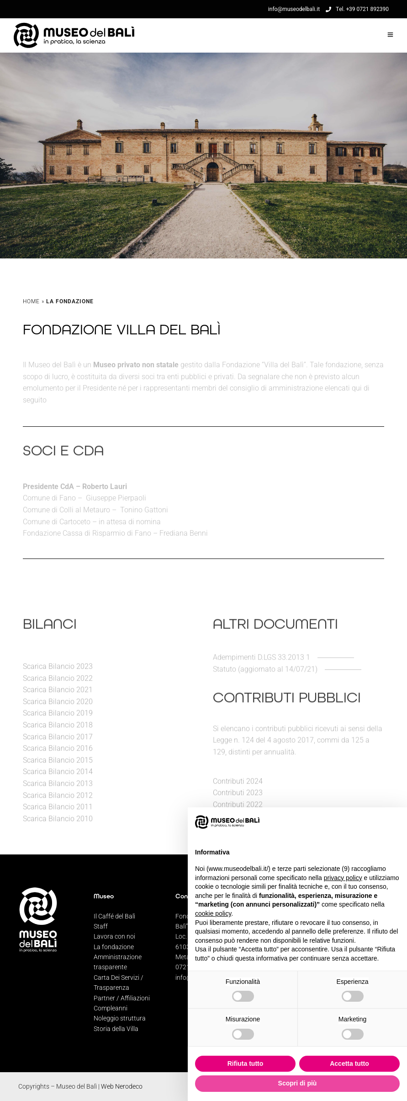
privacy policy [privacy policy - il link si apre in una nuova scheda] (343, 877)
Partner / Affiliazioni (122, 998)
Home (31, 301)
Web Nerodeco (122, 1086)
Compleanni (110, 1008)
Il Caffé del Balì (114, 916)
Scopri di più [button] (297, 1083)
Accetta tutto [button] (349, 1063)
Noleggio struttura (120, 1018)
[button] (395, 822)
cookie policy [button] (213, 913)
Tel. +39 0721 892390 (357, 9)
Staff (101, 926)
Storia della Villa (116, 1028)
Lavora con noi (114, 936)
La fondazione (114, 947)
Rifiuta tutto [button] (245, 1063)
